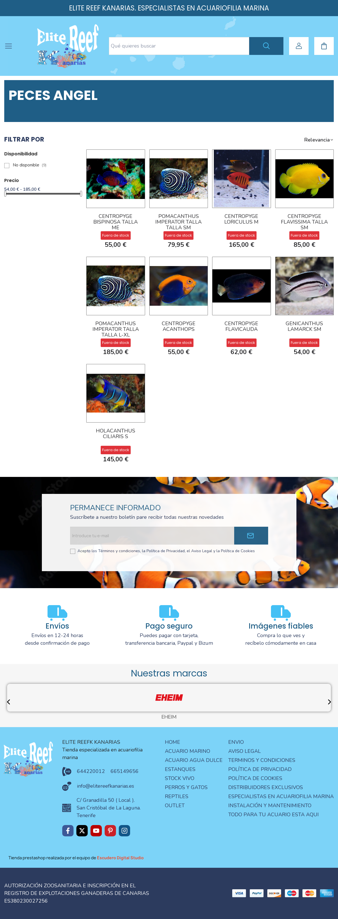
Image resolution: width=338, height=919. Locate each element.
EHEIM (169, 717)
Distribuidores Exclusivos (265, 787)
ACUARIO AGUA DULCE (194, 760)
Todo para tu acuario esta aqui (273, 814)
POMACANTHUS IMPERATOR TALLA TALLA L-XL (115, 329)
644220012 (91, 771)
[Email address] (152, 536)
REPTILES (176, 796)
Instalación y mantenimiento (269, 805)
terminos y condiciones (261, 760)
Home (172, 742)
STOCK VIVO (179, 778)
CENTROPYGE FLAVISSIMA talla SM (304, 222)
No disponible (29, 165)
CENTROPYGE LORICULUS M (241, 219)
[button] (319, 140)
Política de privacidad (260, 769)
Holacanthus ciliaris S (115, 434)
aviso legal (244, 751)
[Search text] (179, 46)
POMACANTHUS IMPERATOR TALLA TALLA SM (178, 222)
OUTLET (175, 805)
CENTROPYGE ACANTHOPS (178, 327)
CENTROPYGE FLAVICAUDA (241, 327)
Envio (236, 742)
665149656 (125, 771)
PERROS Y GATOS (186, 787)
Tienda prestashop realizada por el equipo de (76, 857)
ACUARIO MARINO (187, 751)
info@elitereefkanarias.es (105, 786)
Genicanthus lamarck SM (304, 327)
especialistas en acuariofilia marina (281, 796)
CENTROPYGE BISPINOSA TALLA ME (115, 222)
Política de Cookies (255, 778)
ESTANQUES (180, 769)
